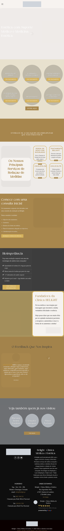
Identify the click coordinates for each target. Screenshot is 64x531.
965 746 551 (20, 495)
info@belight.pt (20, 491)
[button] (2, 4)
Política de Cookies (36, 529)
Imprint (45, 529)
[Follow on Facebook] (15, 456)
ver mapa (45, 496)
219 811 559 (20, 502)
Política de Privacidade (23, 529)
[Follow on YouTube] (21, 456)
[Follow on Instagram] (18, 456)
